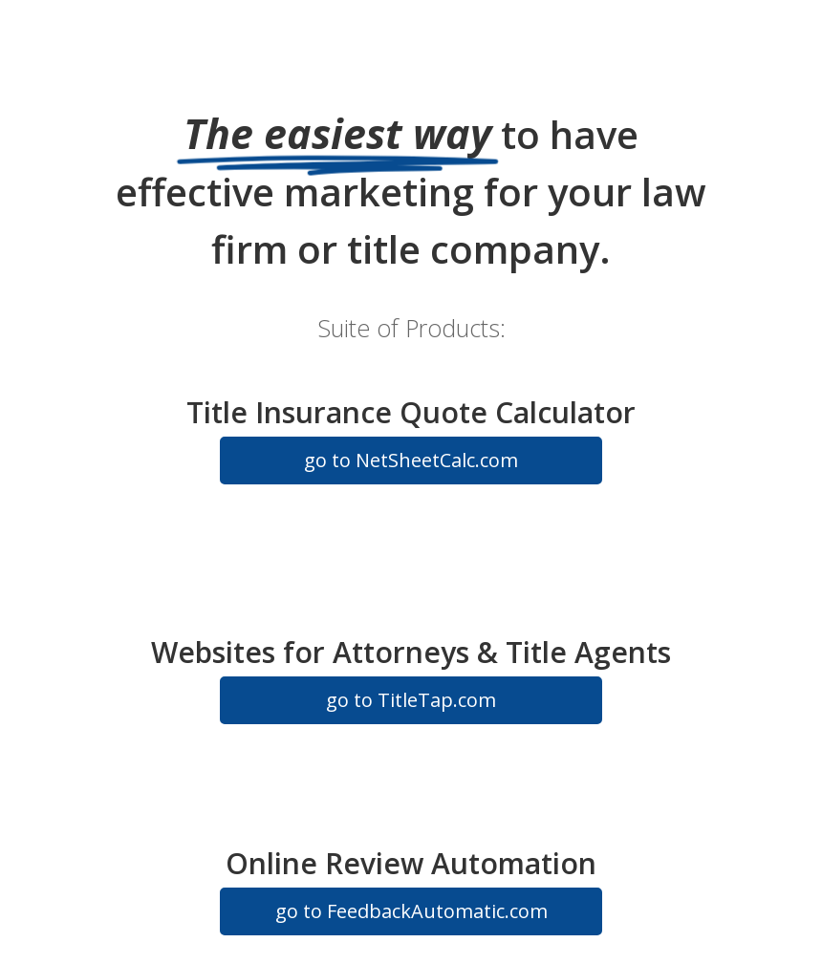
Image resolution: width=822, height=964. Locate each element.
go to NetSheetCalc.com (411, 460)
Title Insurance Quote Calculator (411, 412)
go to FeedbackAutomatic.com (411, 911)
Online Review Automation (411, 863)
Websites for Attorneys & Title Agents (411, 652)
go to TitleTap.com (411, 700)
